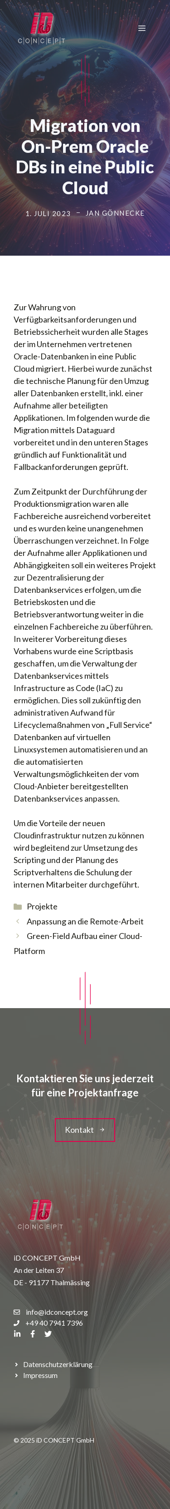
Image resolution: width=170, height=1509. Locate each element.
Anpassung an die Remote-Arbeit (85, 921)
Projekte (42, 906)
